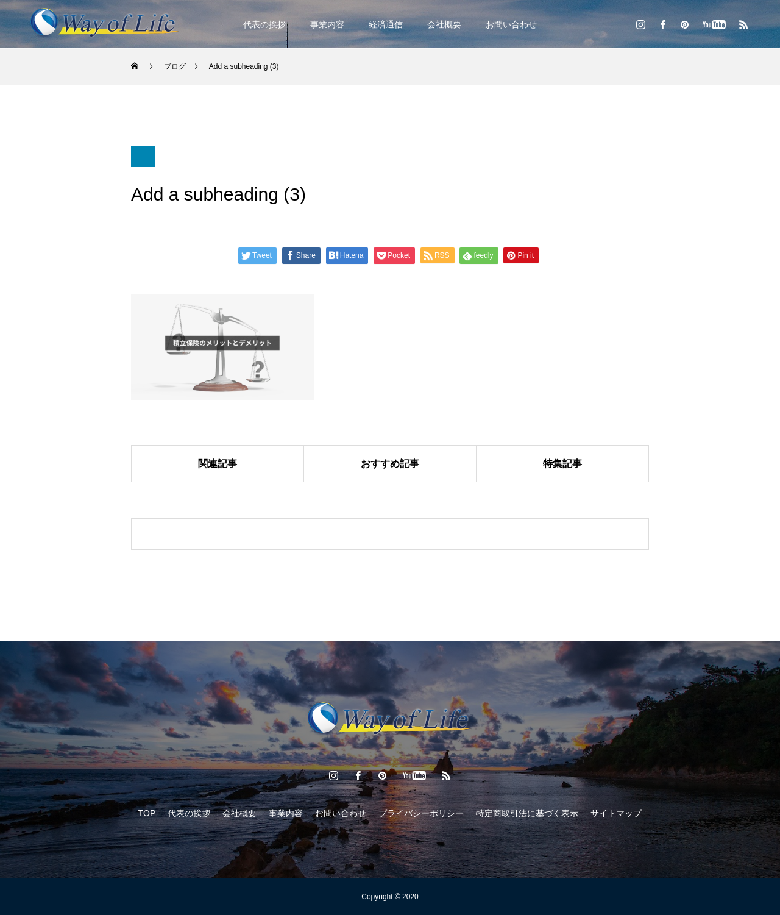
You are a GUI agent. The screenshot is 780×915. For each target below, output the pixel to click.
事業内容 (327, 24)
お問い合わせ (511, 24)
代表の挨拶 (264, 24)
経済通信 (386, 24)
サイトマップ (616, 813)
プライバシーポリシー (421, 813)
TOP (147, 813)
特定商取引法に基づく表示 (527, 813)
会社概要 (444, 24)
